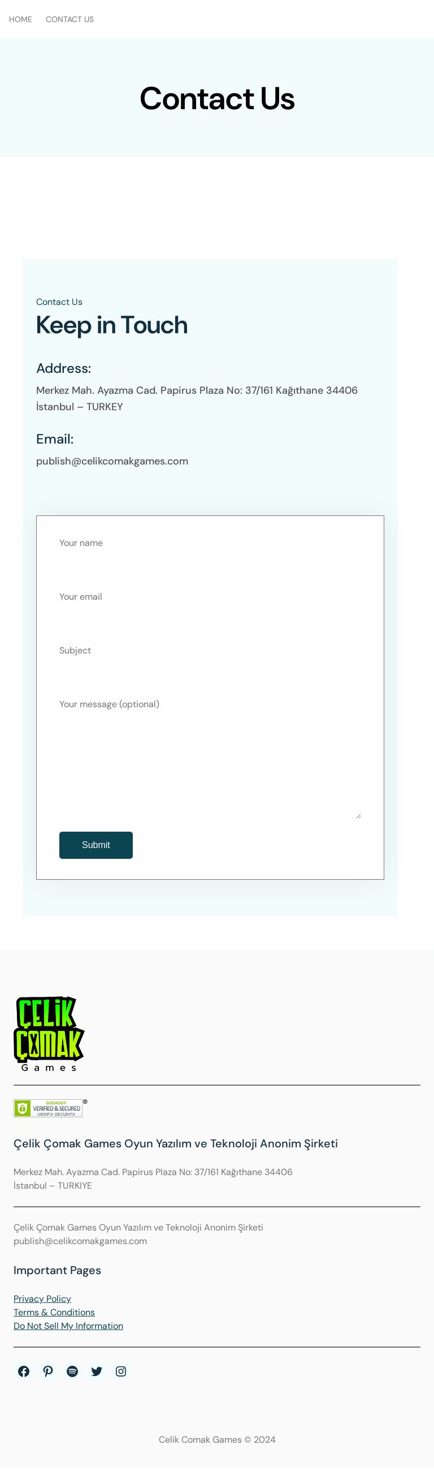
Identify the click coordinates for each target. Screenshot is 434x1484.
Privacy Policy (42, 1316)
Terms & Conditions (54, 1329)
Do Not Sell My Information (68, 1343)
